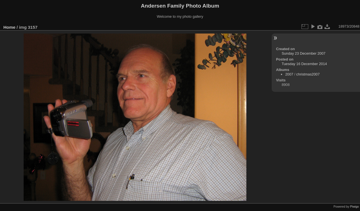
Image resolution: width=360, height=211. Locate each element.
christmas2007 (308, 74)
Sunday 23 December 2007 (303, 53)
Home (9, 27)
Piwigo (354, 206)
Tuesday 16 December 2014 (304, 64)
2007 (289, 74)
